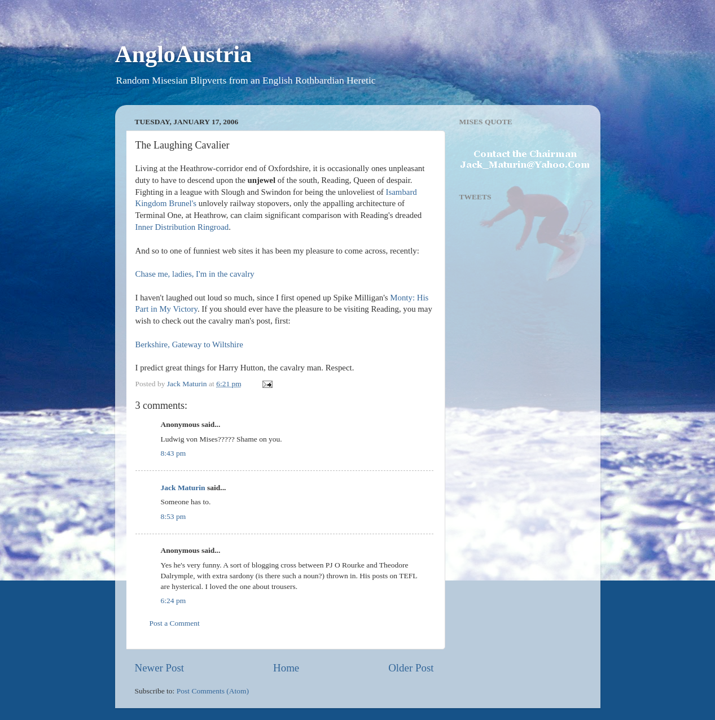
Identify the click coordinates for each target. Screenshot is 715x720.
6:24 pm (173, 600)
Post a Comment (175, 623)
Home (286, 668)
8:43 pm (173, 453)
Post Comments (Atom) (213, 691)
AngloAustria (183, 54)
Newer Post (160, 668)
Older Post (410, 668)
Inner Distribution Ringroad (182, 227)
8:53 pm (173, 516)
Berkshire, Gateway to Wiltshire (189, 344)
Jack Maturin (183, 487)
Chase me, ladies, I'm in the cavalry (195, 273)
